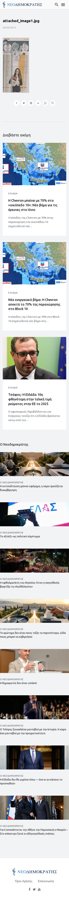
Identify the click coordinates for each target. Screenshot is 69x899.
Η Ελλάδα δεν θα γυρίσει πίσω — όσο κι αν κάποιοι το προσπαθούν (31, 781)
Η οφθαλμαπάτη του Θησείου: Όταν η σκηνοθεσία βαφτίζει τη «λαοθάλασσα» (29, 584)
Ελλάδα (12, 193)
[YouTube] (39, 889)
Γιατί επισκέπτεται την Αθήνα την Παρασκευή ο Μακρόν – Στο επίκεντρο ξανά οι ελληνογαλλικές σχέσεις (34, 831)
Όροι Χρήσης (23, 881)
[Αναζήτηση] (57, 4)
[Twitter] (34, 889)
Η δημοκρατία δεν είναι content (18, 683)
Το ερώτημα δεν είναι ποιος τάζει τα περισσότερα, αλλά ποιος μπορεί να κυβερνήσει (33, 634)
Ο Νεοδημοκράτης (12, 482)
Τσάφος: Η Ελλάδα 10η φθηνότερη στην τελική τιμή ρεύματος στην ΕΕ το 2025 (30, 399)
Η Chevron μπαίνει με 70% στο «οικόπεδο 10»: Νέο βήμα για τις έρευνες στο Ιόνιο (32, 205)
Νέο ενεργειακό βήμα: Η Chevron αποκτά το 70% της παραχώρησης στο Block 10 (34, 304)
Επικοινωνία (46, 881)
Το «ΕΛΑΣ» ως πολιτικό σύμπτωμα (20, 536)
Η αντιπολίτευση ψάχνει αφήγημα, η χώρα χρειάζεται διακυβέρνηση (31, 488)
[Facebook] (29, 889)
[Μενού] (63, 4)
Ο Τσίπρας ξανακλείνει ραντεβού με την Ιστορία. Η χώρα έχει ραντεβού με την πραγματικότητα (33, 731)
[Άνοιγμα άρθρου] (34, 164)
